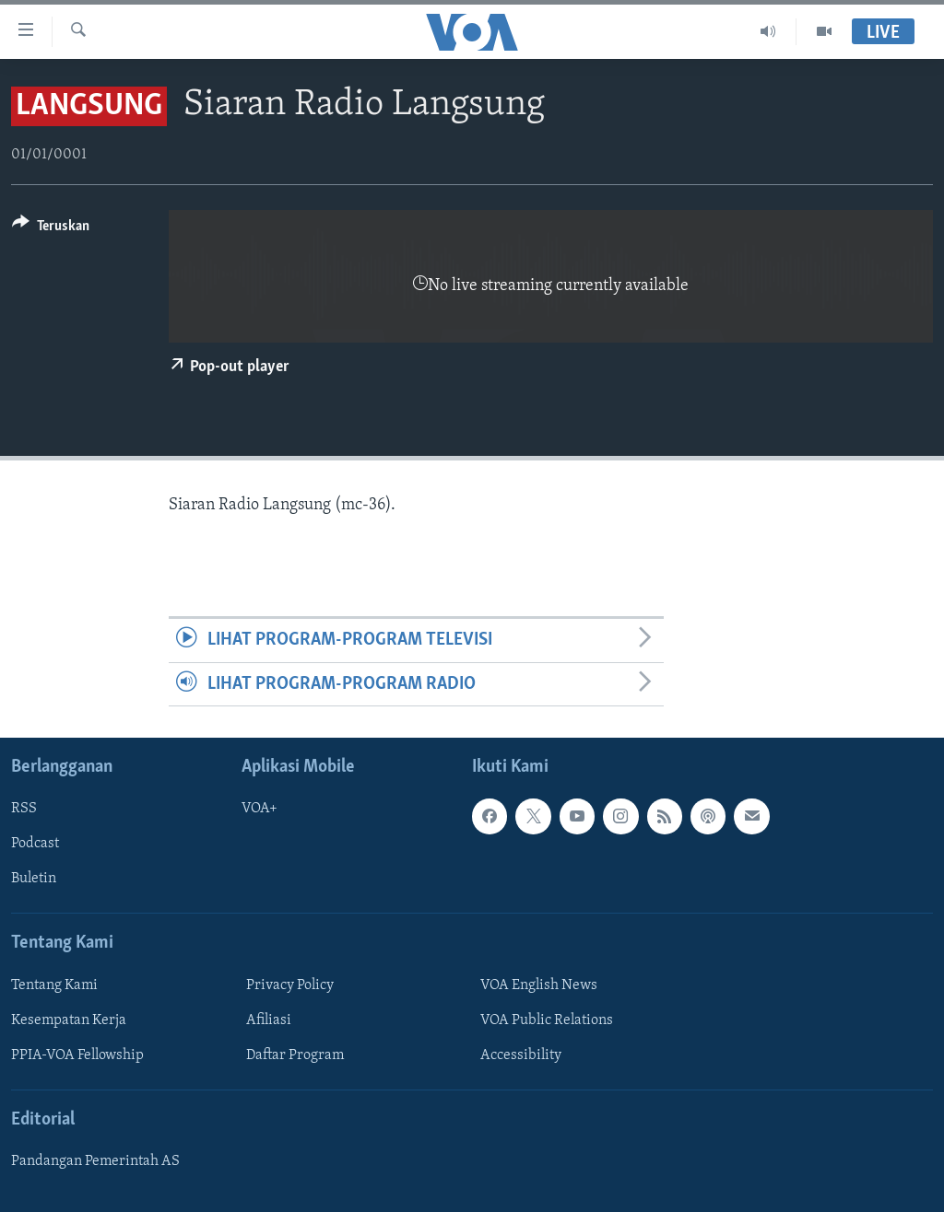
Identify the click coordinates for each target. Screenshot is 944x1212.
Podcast (35, 843)
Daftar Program (295, 1055)
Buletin (33, 878)
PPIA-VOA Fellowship (77, 1055)
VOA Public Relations (546, 1020)
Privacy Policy (290, 985)
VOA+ (259, 808)
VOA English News (538, 985)
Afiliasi (268, 1020)
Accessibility (520, 1055)
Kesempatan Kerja (68, 1020)
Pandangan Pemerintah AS (95, 1161)
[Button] (50, 229)
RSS (24, 808)
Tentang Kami (54, 985)
